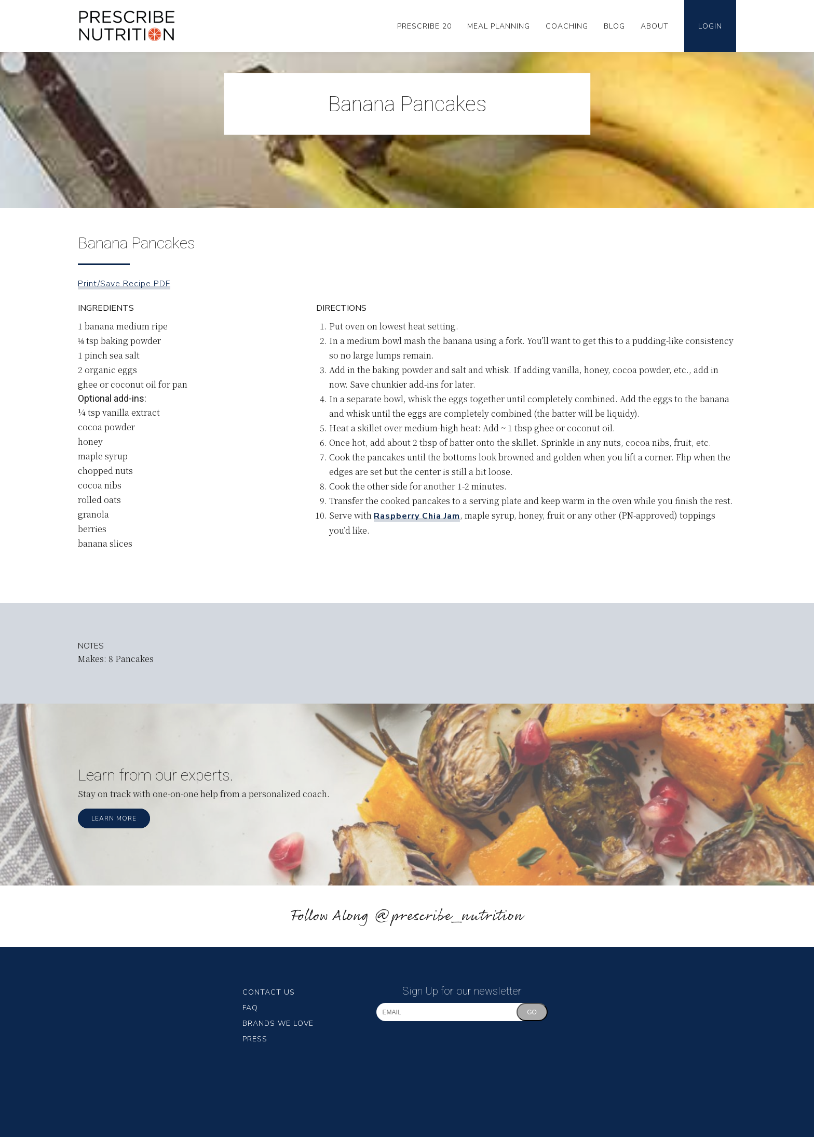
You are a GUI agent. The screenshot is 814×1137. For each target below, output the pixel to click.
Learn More (114, 818)
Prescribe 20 (424, 26)
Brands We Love (278, 1023)
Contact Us (268, 992)
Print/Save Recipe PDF (124, 283)
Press (254, 1039)
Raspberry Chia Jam (417, 516)
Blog (614, 26)
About (655, 26)
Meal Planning (498, 26)
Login (710, 26)
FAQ (250, 1008)
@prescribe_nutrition (448, 916)
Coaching (567, 26)
